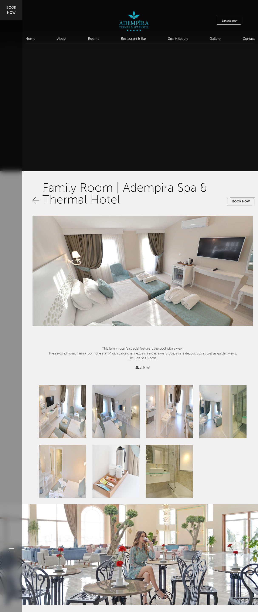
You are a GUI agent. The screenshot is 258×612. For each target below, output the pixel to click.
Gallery (215, 39)
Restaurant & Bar (133, 39)
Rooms (93, 39)
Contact (248, 39)
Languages (230, 21)
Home (30, 39)
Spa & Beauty (178, 39)
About (61, 39)
